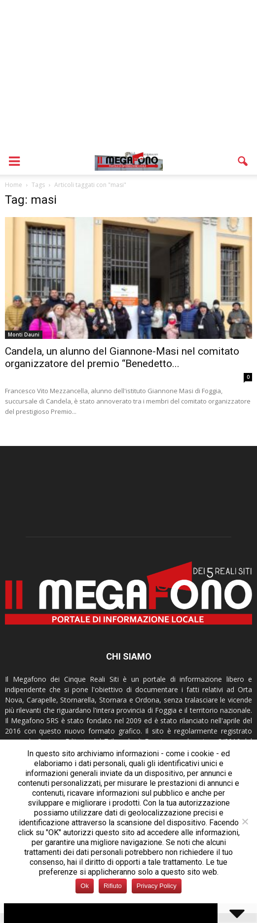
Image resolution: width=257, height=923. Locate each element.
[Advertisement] (128, 74)
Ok (84, 885)
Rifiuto (113, 885)
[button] (243, 161)
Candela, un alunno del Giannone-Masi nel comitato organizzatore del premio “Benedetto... (122, 357)
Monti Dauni (23, 334)
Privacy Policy (157, 885)
